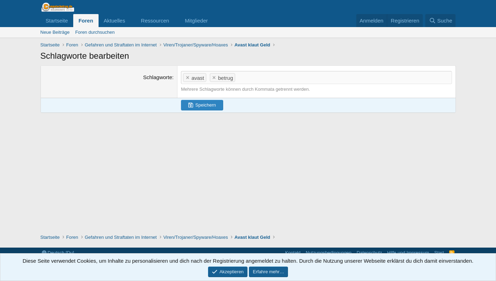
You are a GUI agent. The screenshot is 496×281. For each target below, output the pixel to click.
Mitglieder (196, 21)
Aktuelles (114, 21)
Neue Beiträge (55, 32)
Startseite (57, 21)
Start (439, 252)
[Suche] (440, 20)
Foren (86, 21)
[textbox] (344, 77)
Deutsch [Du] (58, 252)
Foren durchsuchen (95, 32)
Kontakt (293, 252)
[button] (131, 20)
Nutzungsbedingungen (328, 252)
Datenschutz (369, 252)
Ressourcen (155, 21)
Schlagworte (157, 77)
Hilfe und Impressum (408, 252)
